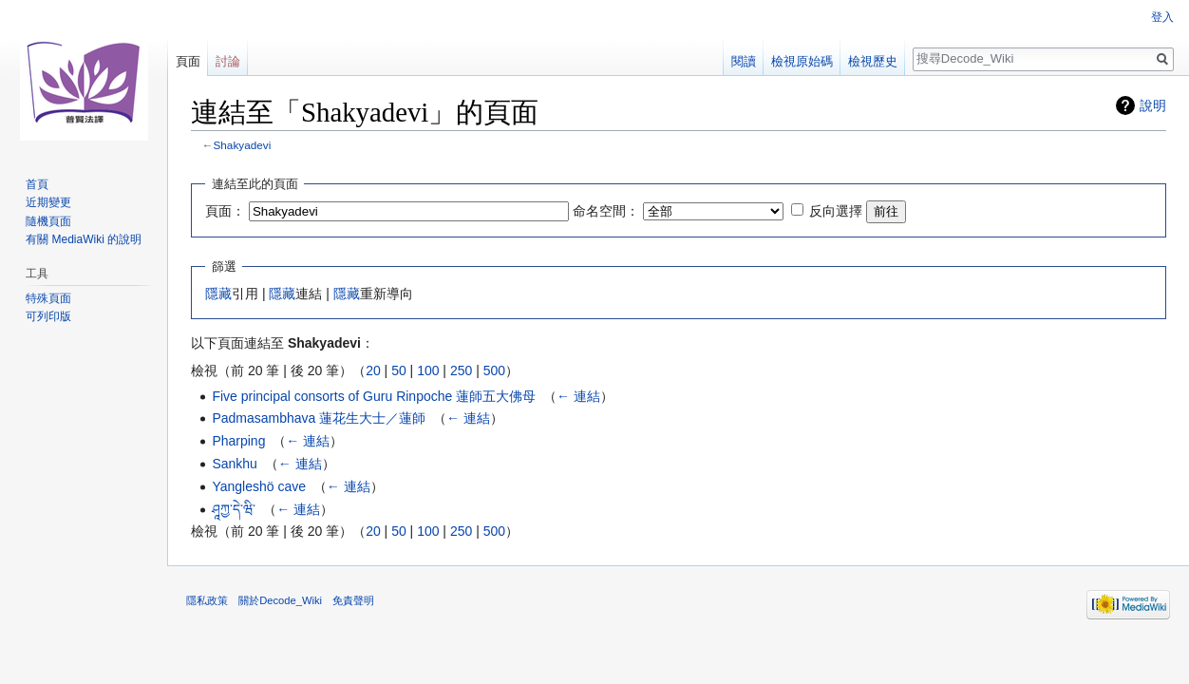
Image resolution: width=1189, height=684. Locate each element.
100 (428, 370)
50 (398, 370)
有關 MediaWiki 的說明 (84, 239)
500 (494, 370)
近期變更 (48, 202)
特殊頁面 (48, 298)
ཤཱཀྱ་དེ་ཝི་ (233, 509)
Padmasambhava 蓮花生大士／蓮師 (318, 418)
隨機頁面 (48, 221)
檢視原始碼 (802, 61)
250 (461, 370)
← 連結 (578, 396)
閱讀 (743, 61)
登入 (1162, 17)
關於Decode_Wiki (280, 600)
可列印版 (48, 316)
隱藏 (218, 293)
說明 (1153, 105)
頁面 (188, 61)
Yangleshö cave (259, 486)
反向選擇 (835, 210)
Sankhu (234, 463)
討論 (228, 61)
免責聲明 (353, 600)
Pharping (238, 440)
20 (373, 370)
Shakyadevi (243, 145)
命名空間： (606, 210)
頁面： (225, 210)
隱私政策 (207, 600)
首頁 (37, 184)
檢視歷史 (872, 61)
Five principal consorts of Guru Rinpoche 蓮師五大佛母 (374, 396)
